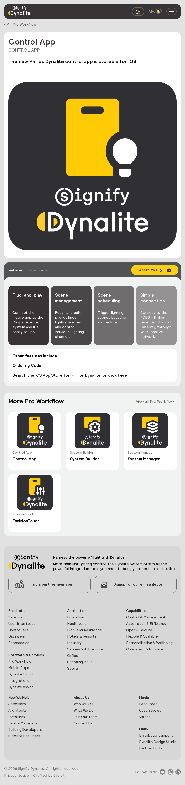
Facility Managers (23, 726)
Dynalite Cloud (21, 676)
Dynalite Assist (20, 689)
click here (118, 375)
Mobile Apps (19, 669)
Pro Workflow (20, 662)
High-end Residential (85, 630)
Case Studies (149, 713)
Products (16, 610)
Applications (78, 610)
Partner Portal (150, 751)
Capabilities (136, 610)
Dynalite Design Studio (157, 745)
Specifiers (17, 706)
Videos (144, 719)
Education (76, 617)
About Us (81, 699)
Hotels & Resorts (82, 637)
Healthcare (77, 624)
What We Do (83, 713)
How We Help (19, 699)
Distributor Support (155, 738)
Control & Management (146, 617)
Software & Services (26, 656)
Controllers (18, 630)
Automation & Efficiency (147, 624)
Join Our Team (85, 719)
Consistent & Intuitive (145, 650)
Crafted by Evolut (49, 778)
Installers (16, 719)
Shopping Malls (80, 663)
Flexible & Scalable (142, 637)
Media (143, 699)
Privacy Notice (16, 778)
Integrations (18, 682)
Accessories (18, 643)
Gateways (16, 637)
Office (72, 656)
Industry (74, 643)
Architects (17, 713)
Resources (147, 706)
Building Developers (25, 732)
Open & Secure (139, 630)
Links (142, 731)
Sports (73, 670)
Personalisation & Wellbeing (150, 643)
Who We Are (83, 706)
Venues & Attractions (85, 650)
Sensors (15, 617)
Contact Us (83, 726)
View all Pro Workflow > (156, 401)
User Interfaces (22, 624)
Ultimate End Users (25, 739)
